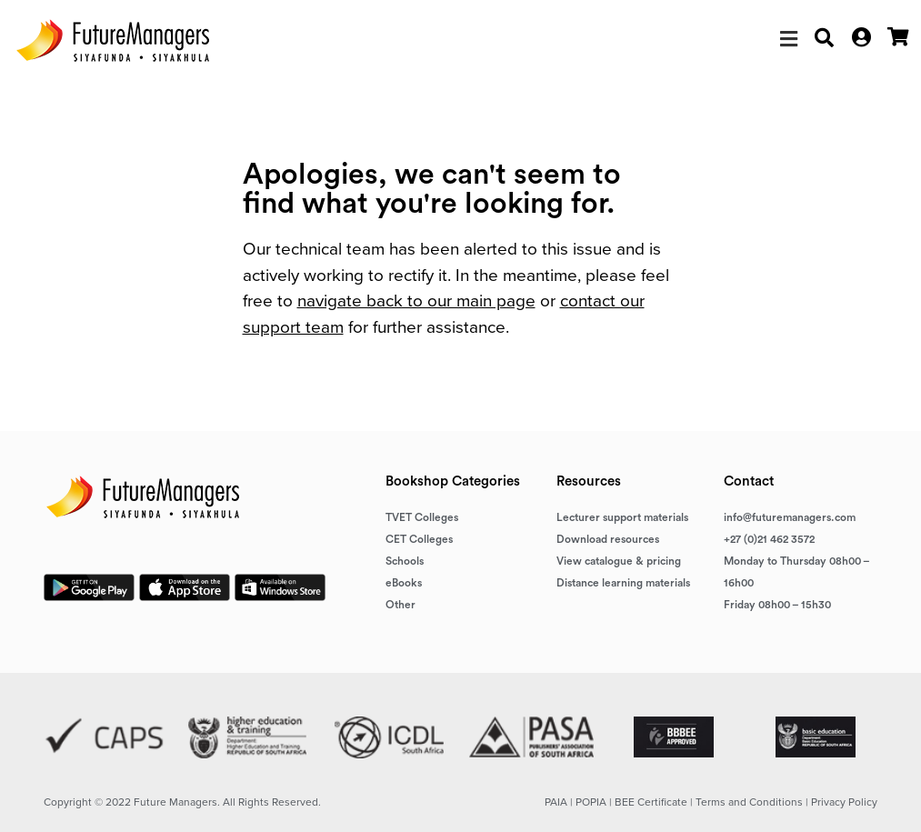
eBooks (403, 582)
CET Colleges (419, 539)
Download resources (607, 539)
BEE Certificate (651, 802)
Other (400, 604)
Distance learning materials (623, 582)
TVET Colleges (421, 517)
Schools (404, 561)
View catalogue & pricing (618, 561)
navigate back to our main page (416, 300)
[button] (788, 39)
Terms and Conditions (749, 802)
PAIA (556, 802)
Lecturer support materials (622, 517)
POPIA (591, 802)
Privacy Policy (844, 802)
